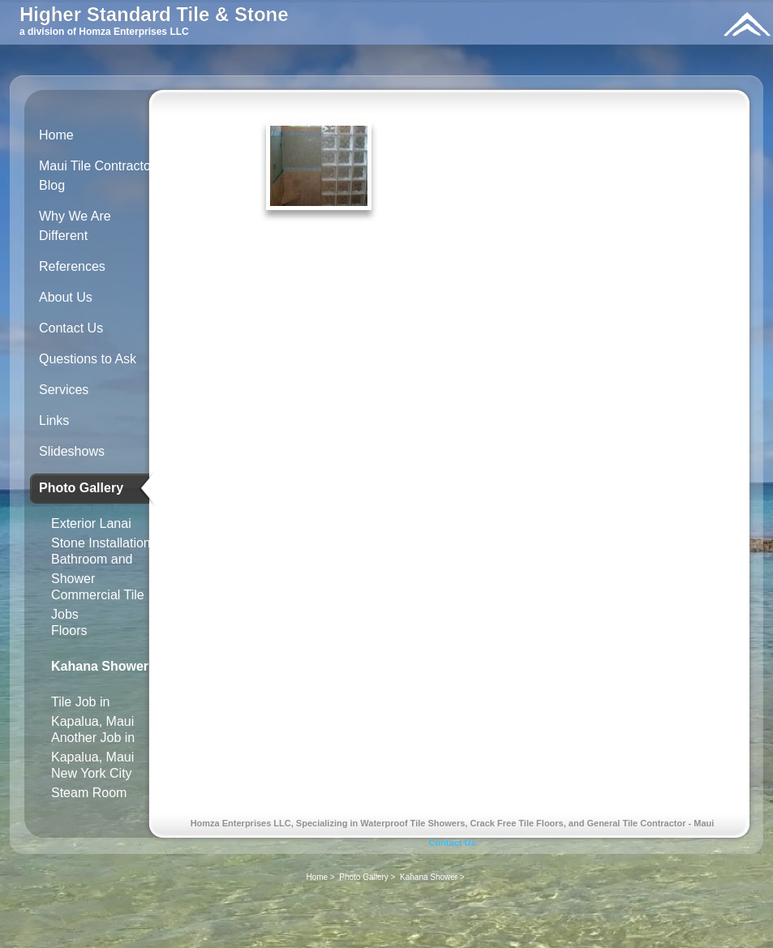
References (72, 266)
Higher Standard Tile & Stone (154, 14)
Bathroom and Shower (92, 565)
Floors (69, 630)
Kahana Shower (99, 666)
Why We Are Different (75, 225)
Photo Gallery (81, 488)
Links (54, 420)
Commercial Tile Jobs (97, 601)
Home (56, 135)
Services (63, 390)
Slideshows (72, 451)
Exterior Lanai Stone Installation (101, 530)
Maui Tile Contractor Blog (97, 175)
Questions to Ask (87, 359)
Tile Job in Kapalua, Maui (92, 708)
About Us (65, 297)
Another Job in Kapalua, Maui (93, 744)
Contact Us (71, 328)
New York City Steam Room (91, 779)
